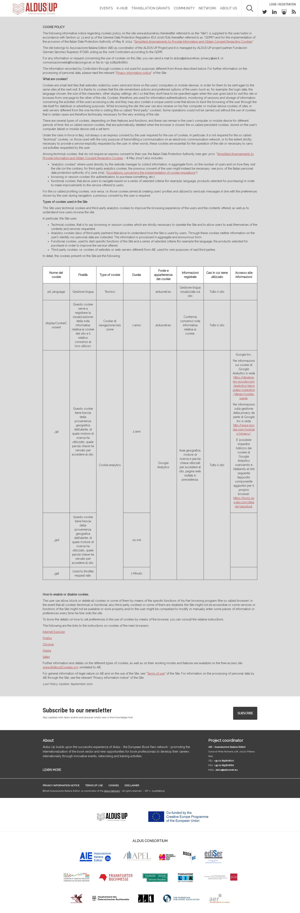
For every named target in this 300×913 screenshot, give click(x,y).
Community (184, 8)
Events (106, 8)
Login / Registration (282, 4)
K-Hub (122, 8)
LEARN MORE (52, 770)
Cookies (114, 785)
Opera (47, 650)
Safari (46, 657)
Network (207, 8)
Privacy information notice (133, 72)
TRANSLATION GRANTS (150, 8)
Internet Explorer (54, 632)
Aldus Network (112, 791)
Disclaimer (132, 785)
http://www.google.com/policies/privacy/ (244, 429)
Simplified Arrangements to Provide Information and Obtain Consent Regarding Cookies (193, 41)
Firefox (47, 638)
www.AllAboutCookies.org (60, 667)
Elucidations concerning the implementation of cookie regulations (151, 172)
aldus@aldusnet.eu (227, 769)
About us (228, 8)
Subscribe (245, 713)
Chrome (48, 644)
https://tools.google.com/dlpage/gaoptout (243, 502)
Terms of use (94, 785)
